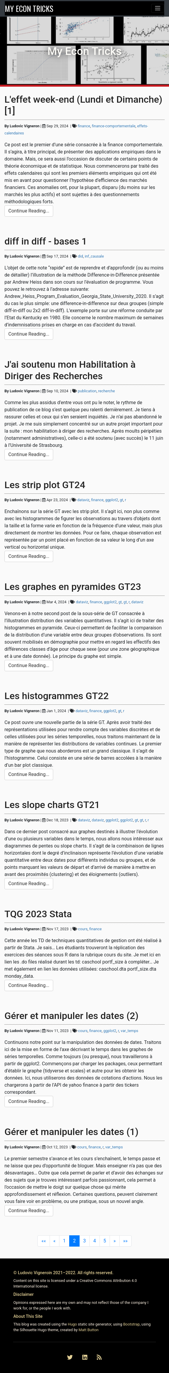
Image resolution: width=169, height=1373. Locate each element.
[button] (43, 1241)
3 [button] (84, 1241)
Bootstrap (131, 1324)
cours (83, 929)
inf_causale (94, 256)
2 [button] (74, 1241)
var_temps (129, 1030)
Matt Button (88, 1330)
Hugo (72, 1324)
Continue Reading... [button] (28, 211)
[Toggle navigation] (157, 8)
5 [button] (104, 1241)
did (80, 256)
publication (87, 391)
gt (121, 500)
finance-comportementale (113, 126)
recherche (106, 391)
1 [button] (64, 1241)
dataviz (83, 500)
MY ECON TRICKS (29, 8)
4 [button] (94, 1241)
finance (84, 126)
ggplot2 (111, 500)
